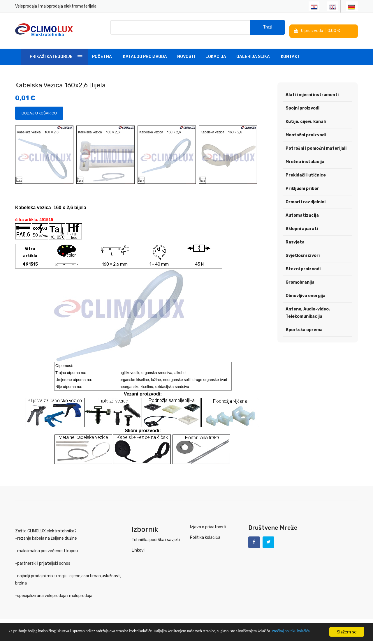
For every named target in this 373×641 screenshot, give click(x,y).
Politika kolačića (205, 534)
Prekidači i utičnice (306, 171)
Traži (267, 29)
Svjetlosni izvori (303, 252)
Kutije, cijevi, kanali (306, 118)
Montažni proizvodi (306, 131)
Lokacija (215, 53)
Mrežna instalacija (305, 158)
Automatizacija (302, 212)
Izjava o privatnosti (208, 524)
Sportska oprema (304, 326)
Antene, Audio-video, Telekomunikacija (308, 309)
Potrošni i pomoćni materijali (316, 145)
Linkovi (138, 547)
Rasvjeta (295, 238)
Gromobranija (300, 279)
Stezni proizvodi (303, 265)
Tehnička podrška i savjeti (156, 536)
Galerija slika (253, 53)
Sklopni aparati (302, 225)
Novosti (186, 53)
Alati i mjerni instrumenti (312, 91)
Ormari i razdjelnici (306, 198)
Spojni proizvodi (302, 105)
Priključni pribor (302, 185)
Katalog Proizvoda (145, 53)
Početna (102, 53)
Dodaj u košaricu (39, 110)
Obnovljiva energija (306, 292)
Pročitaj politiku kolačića (76, 634)
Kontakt (290, 53)
